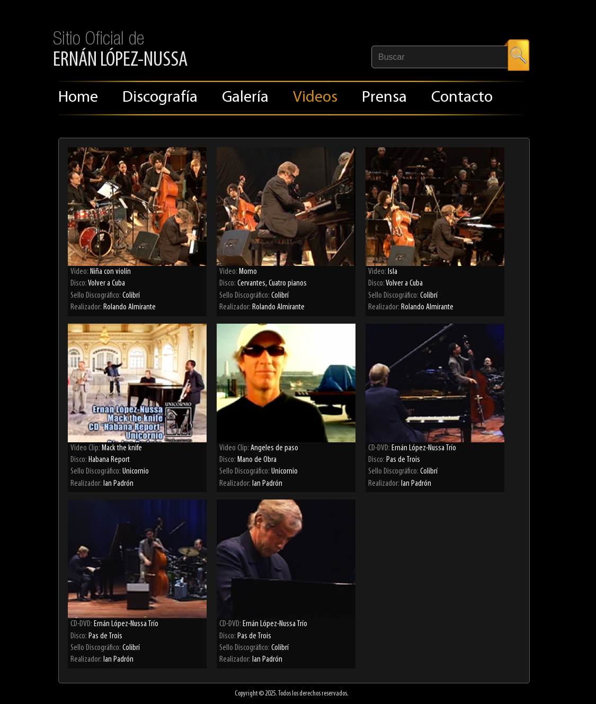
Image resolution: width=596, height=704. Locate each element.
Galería (245, 98)
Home (78, 98)
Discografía (160, 98)
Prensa (384, 98)
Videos (315, 98)
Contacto (462, 98)
